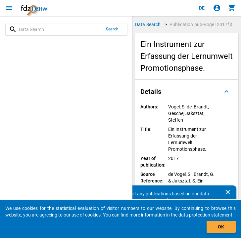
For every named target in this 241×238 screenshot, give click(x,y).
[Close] (227, 192)
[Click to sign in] (216, 8)
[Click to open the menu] (9, 8)
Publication (200, 24)
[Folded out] (226, 91)
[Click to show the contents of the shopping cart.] (231, 8)
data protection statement (205, 215)
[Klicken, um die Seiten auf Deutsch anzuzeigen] (202, 8)
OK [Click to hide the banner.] (221, 226)
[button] (186, 91)
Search (112, 29)
